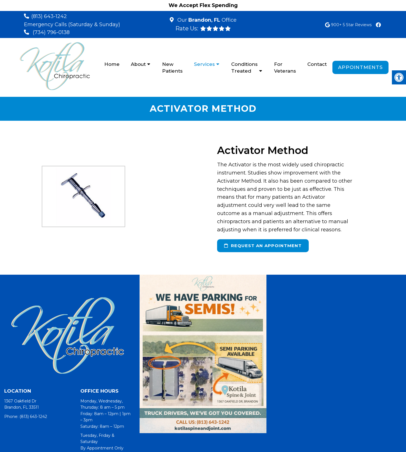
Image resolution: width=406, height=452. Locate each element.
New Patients (172, 67)
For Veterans (285, 67)
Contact (317, 64)
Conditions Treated (244, 67)
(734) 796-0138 (51, 32)
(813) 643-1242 (49, 16)
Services (204, 64)
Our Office (206, 20)
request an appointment (263, 245)
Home (112, 64)
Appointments (360, 67)
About (138, 64)
